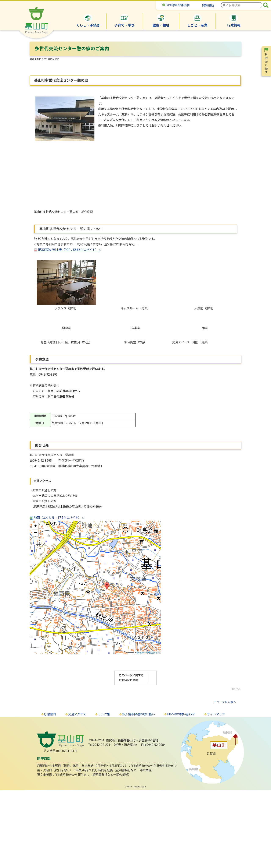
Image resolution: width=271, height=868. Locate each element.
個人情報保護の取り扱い (136, 792)
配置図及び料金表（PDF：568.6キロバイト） (67, 250)
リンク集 (102, 792)
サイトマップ (214, 792)
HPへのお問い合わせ (179, 792)
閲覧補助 (208, 5)
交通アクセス (75, 792)
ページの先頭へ (226, 780)
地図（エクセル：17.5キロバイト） (57, 596)
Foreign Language (176, 5)
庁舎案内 (48, 792)
